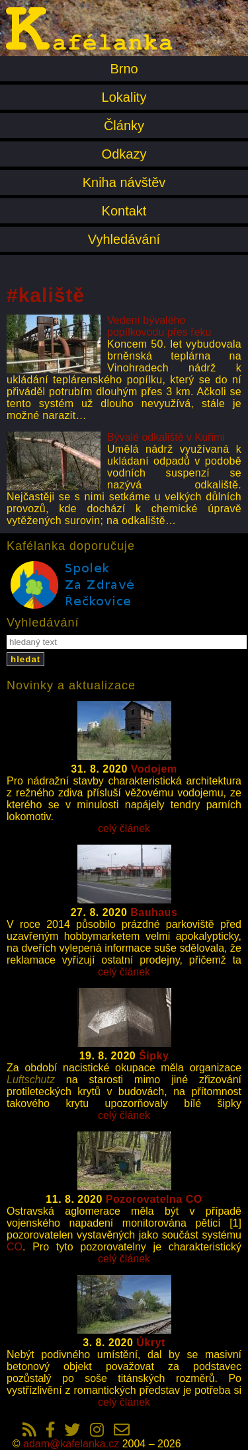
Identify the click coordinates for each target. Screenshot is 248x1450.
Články (124, 125)
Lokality (124, 97)
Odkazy (124, 154)
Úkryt (150, 1342)
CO (14, 1246)
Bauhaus (153, 912)
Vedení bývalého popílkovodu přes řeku (159, 326)
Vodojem (154, 769)
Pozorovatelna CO (154, 1199)
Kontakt (124, 211)
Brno (124, 68)
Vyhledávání (124, 239)
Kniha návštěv (124, 182)
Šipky (154, 1055)
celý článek (124, 828)
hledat (25, 659)
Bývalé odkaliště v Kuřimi (166, 437)
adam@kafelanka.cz (71, 1443)
